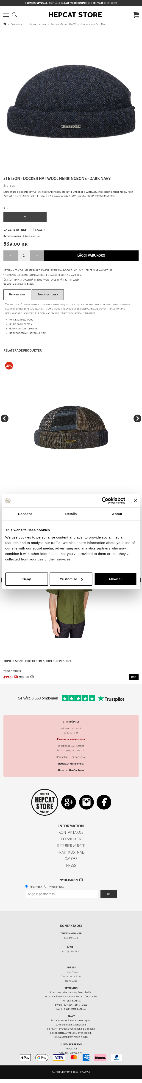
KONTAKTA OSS (71, 832)
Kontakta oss (71, 926)
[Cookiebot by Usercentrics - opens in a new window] (105, 500)
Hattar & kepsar (37, 24)
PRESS (71, 865)
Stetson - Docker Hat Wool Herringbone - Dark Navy (78, 24)
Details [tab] (71, 514)
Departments (18, 24)
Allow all (116, 579)
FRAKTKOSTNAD (71, 852)
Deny (26, 579)
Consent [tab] (25, 514)
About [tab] (117, 514)
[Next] (137, 418)
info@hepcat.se (71, 951)
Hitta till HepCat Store (71, 770)
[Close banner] (135, 500)
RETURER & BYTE (71, 845)
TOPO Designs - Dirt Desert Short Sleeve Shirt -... (39, 661)
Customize (71, 579)
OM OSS (71, 858)
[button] (6, 15)
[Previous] (4, 418)
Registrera (36, 886)
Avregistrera (56, 886)
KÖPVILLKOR (71, 839)
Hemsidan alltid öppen (71, 763)
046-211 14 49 (71, 938)
